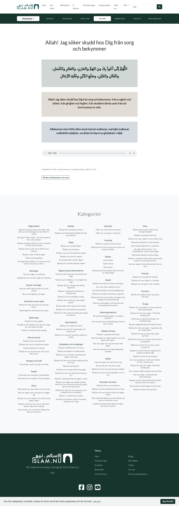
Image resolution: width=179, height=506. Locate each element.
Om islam (52, 7)
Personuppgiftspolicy (137, 474)
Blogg (130, 456)
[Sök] (144, 6)
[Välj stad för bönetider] (28, 18)
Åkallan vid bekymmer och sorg (55, 177)
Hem (44, 5)
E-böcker (76, 7)
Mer (126, 5)
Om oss (131, 469)
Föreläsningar (89, 5)
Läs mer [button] (97, 501)
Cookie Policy (101, 474)
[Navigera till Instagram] (89, 487)
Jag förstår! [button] (168, 501)
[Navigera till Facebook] (81, 487)
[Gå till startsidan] (28, 7)
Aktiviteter (133, 460)
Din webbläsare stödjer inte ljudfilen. (89, 153)
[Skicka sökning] (159, 6)
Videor (131, 465)
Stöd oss (116, 7)
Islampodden (104, 5)
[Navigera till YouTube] (97, 487)
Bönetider (64, 5)
